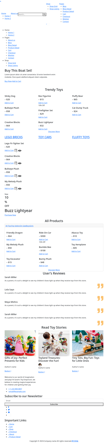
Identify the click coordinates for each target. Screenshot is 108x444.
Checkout (66, 16)
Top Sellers (15, 226)
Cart (64, 14)
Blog (64, 6)
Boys (28, 226)
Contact (66, 21)
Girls (31, 226)
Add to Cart (16, 81)
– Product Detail (14, 437)
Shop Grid (53, 6)
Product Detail (68, 11)
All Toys (8, 226)
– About (11, 434)
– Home (11, 424)
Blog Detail (67, 9)
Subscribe (54, 404)
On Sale (23, 226)
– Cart (10, 427)
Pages (61, 4)
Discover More (54, 131)
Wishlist (66, 19)
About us (14, 13)
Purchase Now (10, 215)
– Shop (10, 429)
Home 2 (8, 18)
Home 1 (8, 16)
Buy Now (8, 81)
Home (3, 13)
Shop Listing (54, 9)
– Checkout (12, 432)
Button (8, 371)
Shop (48, 4)
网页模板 (75, 441)
